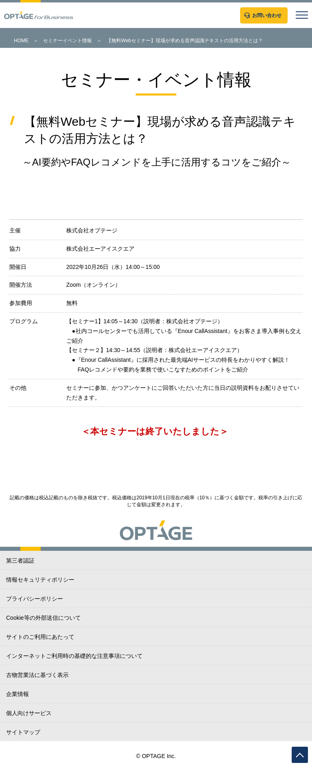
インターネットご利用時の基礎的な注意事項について (74, 656)
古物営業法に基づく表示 (37, 675)
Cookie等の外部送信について (43, 617)
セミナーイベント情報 (67, 40)
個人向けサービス (29, 713)
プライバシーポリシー (34, 598)
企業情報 (17, 694)
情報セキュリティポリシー (40, 579)
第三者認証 (20, 560)
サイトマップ (23, 732)
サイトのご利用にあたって (40, 637)
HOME (21, 40)
